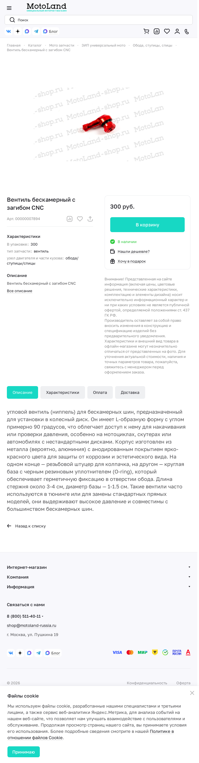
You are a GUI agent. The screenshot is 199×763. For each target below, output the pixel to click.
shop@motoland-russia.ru (31, 625)
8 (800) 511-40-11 (24, 616)
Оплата (100, 392)
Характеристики (62, 392)
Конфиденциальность (147, 683)
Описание (22, 392)
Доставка (130, 392)
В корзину (147, 225)
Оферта (183, 683)
